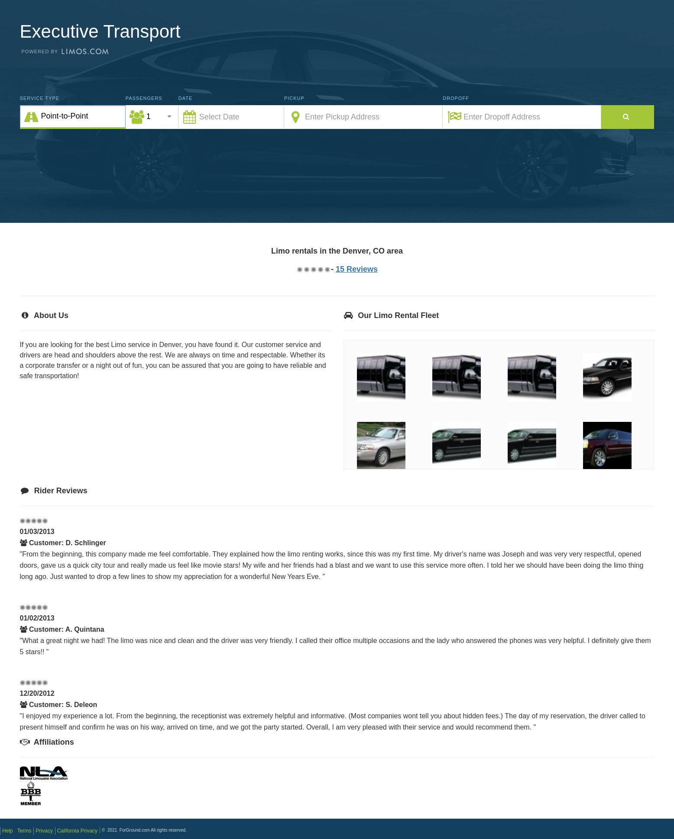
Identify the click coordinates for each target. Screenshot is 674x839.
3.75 (320, 269)
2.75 (313, 269)
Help (7, 831)
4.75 (327, 269)
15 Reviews (357, 269)
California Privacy (77, 831)
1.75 (306, 269)
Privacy (44, 831)
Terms (24, 831)
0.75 (299, 269)
